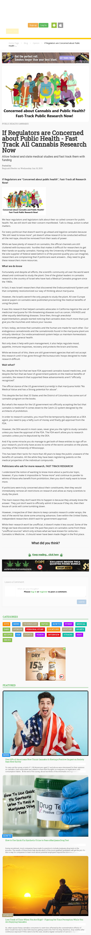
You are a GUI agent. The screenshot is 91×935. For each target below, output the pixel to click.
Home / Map (12, 31)
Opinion (36, 43)
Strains (50, 31)
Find (24, 31)
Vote (6, 624)
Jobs (59, 31)
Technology (30, 624)
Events (77, 31)
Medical (81, 624)
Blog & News (37, 31)
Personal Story (35, 629)
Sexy (79, 634)
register (43, 591)
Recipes (8, 634)
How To (57, 624)
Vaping (44, 624)
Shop (68, 31)
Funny (68, 624)
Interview (53, 634)
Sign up (33, 25)
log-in (34, 591)
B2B (18, 634)
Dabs (6, 629)
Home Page (14, 43)
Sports (80, 629)
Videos (40, 634)
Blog (26, 43)
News (16, 624)
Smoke (7, 640)
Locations (53, 629)
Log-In (44, 25)
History (67, 629)
